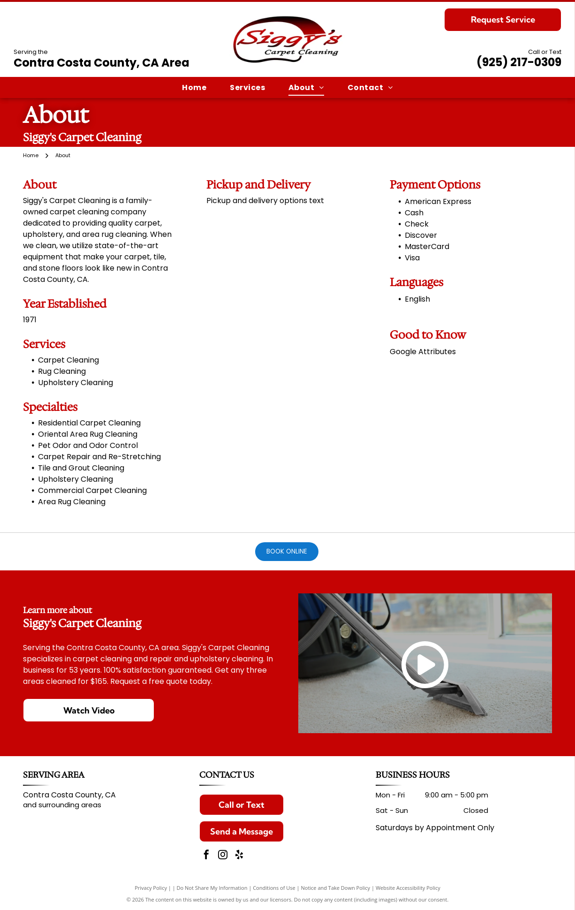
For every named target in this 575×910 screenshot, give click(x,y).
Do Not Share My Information (212, 887)
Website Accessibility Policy (408, 887)
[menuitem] (194, 87)
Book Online (286, 551)
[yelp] (239, 856)
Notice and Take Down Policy (336, 887)
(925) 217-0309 (519, 62)
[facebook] (206, 856)
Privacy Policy (151, 887)
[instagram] (223, 856)
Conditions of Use (274, 887)
